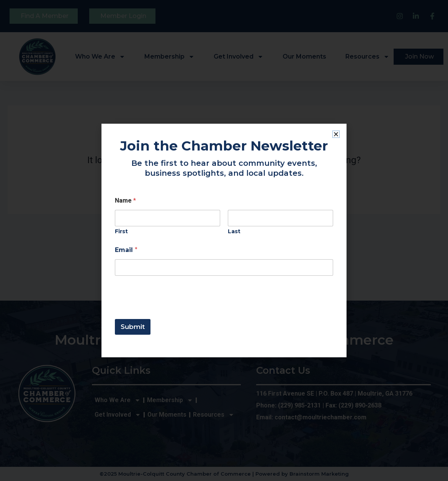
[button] (336, 134)
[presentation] (173, 314)
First (121, 231)
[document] (224, 240)
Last (234, 231)
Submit (133, 326)
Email (126, 250)
